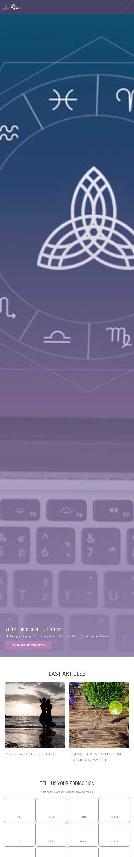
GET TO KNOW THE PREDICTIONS (28, 645)
